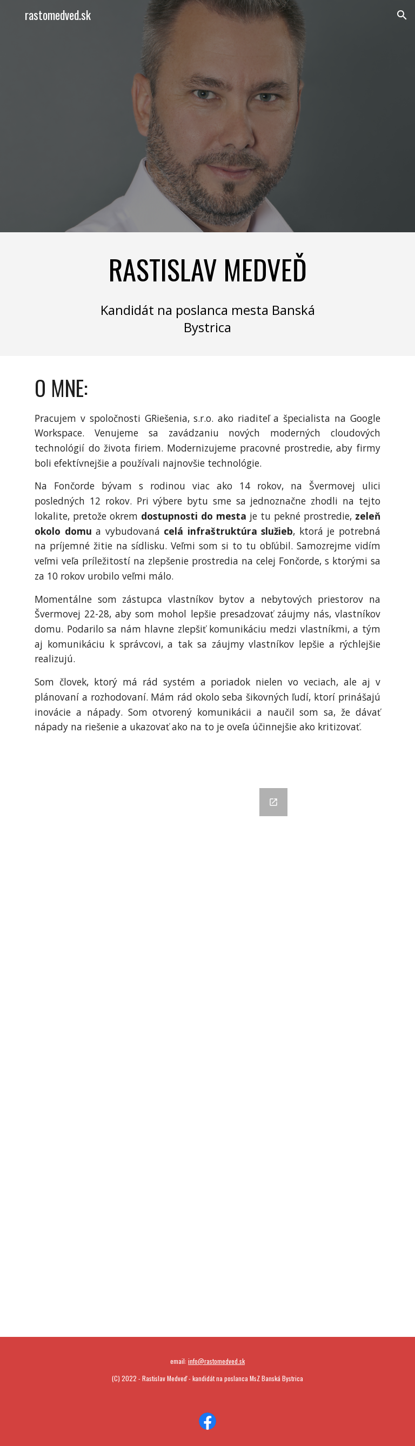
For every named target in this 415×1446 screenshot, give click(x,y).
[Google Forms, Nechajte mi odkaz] (207, 1056)
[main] (207, 269)
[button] (402, 15)
